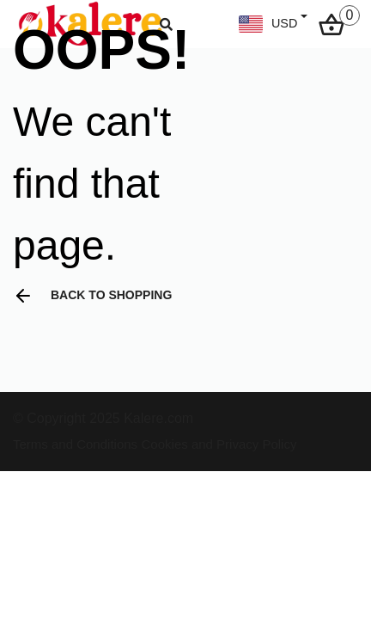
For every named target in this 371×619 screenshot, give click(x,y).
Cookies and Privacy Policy (219, 444)
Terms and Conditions (75, 444)
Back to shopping (92, 295)
